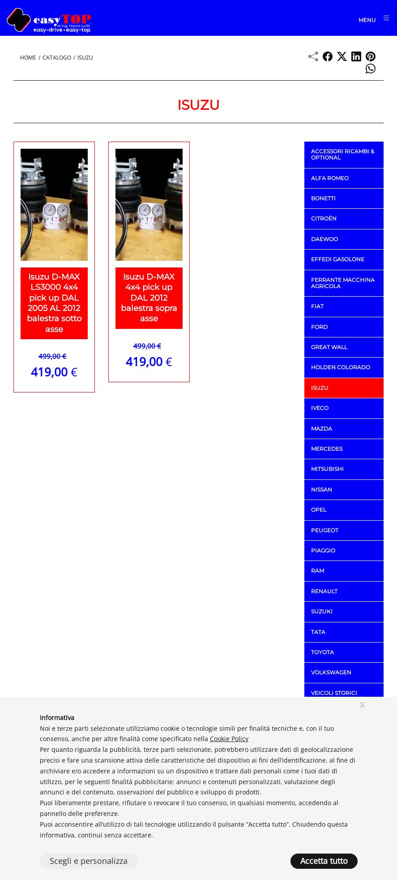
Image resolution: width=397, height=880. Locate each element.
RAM (317, 570)
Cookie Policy (229, 738)
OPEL (318, 509)
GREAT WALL (329, 347)
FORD (319, 327)
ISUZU (320, 387)
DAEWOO (324, 239)
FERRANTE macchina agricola (343, 282)
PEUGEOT (324, 529)
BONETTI (323, 198)
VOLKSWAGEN (331, 672)
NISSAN (321, 489)
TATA (318, 631)
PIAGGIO (323, 550)
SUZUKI (322, 611)
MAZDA (321, 428)
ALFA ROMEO (330, 177)
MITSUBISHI (327, 469)
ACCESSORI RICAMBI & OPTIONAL (342, 154)
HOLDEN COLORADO (340, 367)
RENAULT (324, 591)
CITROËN (324, 218)
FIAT (317, 306)
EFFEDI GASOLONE (337, 259)
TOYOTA (322, 652)
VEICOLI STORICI (334, 693)
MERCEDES (326, 448)
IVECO (320, 408)
